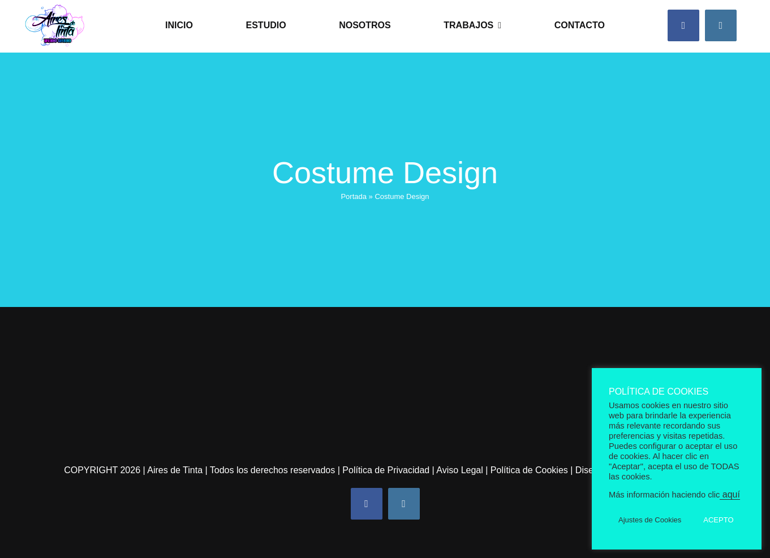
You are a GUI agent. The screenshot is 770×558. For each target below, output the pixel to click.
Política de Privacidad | (389, 470)
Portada (354, 196)
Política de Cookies (529, 470)
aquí (730, 494)
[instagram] (721, 25)
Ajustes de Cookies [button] (649, 520)
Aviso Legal (459, 470)
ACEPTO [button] (718, 520)
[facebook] (683, 25)
